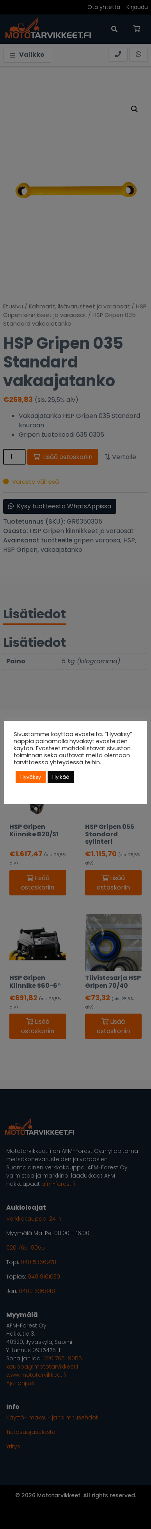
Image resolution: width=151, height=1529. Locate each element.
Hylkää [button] (60, 777)
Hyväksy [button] (30, 777)
